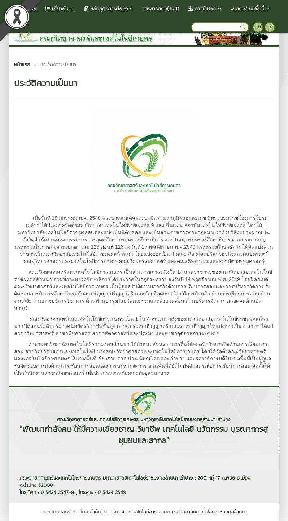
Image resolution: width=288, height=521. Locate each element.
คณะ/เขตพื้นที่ (251, 9)
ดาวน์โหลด (205, 9)
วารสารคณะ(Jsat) (161, 9)
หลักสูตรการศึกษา (109, 9)
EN (270, 27)
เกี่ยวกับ (60, 9)
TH (258, 27)
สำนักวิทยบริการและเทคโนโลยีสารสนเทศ (130, 512)
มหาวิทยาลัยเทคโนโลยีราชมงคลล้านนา (209, 512)
